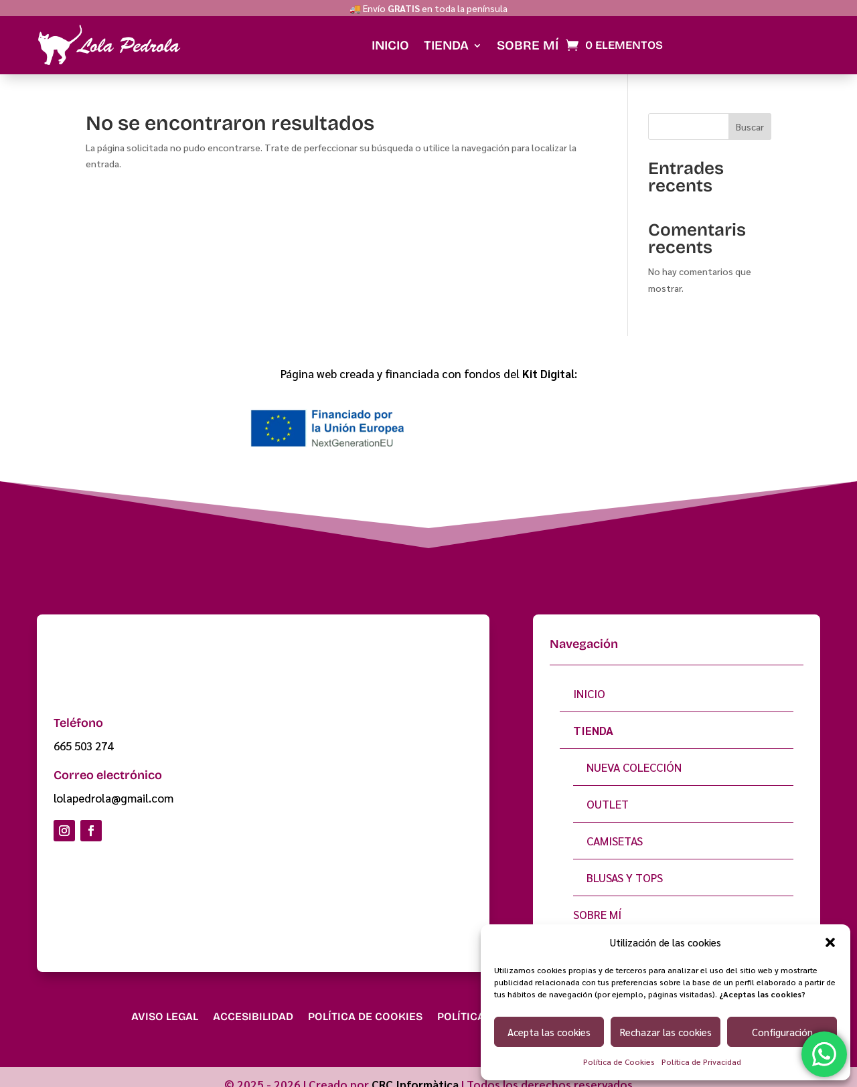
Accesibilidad (253, 1004)
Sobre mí (527, 31)
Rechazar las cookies (666, 1031)
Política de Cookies (619, 1061)
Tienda (446, 31)
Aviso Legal (164, 1004)
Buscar (750, 114)
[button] (830, 942)
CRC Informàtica (415, 1071)
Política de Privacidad (701, 1061)
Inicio (390, 31)
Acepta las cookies (549, 1031)
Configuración (782, 1031)
